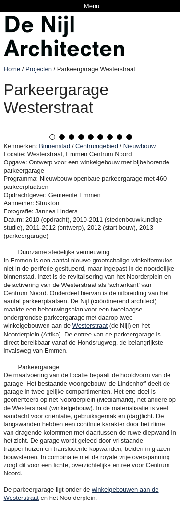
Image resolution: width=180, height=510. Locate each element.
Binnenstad (54, 145)
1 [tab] (52, 137)
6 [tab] (100, 137)
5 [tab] (91, 137)
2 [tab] (62, 137)
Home (12, 69)
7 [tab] (110, 137)
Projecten (38, 69)
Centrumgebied (96, 145)
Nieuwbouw (139, 145)
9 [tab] (129, 137)
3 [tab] (71, 137)
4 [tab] (81, 137)
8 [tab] (119, 137)
